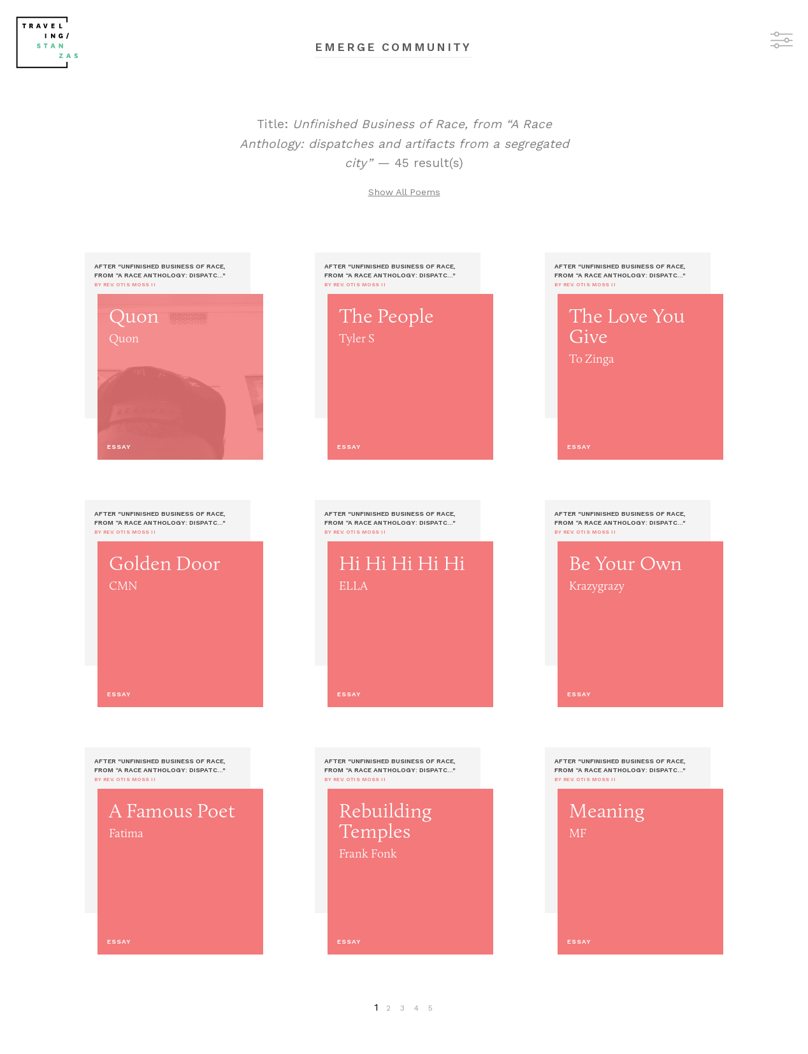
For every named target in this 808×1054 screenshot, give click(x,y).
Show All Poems (404, 192)
